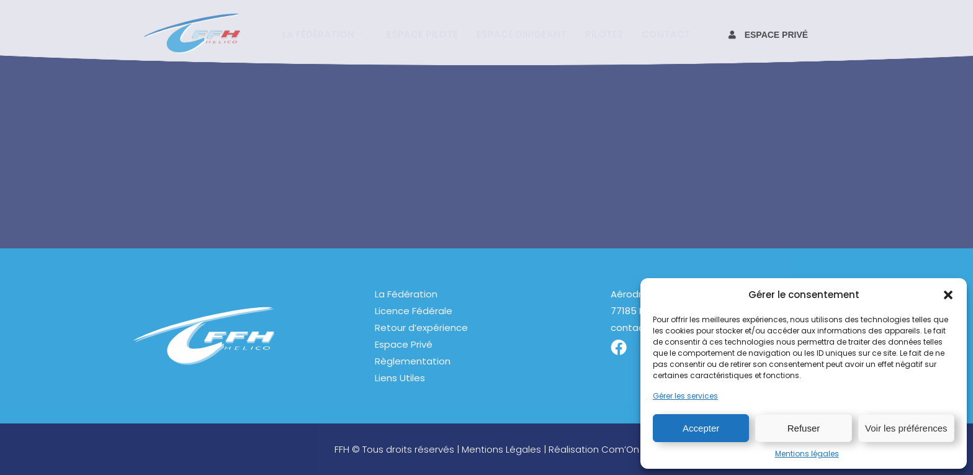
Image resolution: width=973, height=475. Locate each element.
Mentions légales (807, 453)
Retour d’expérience (421, 327)
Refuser (803, 428)
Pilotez (604, 32)
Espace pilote (422, 32)
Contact (666, 32)
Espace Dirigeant (522, 32)
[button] (948, 295)
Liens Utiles (400, 377)
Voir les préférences (906, 428)
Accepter (701, 428)
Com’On (620, 449)
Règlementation (413, 361)
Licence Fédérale (413, 310)
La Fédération (406, 294)
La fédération (325, 32)
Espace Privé (404, 344)
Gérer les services (685, 396)
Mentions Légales (501, 449)
